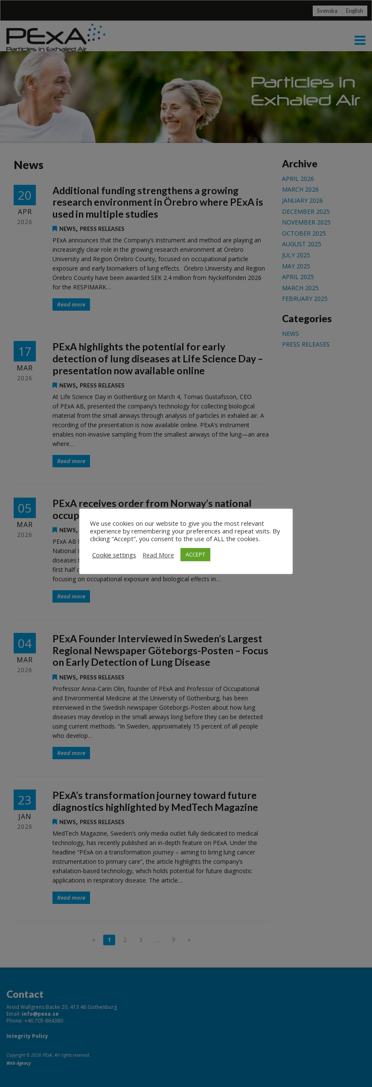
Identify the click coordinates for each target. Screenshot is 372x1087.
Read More (158, 555)
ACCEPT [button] (195, 554)
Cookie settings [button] (114, 555)
